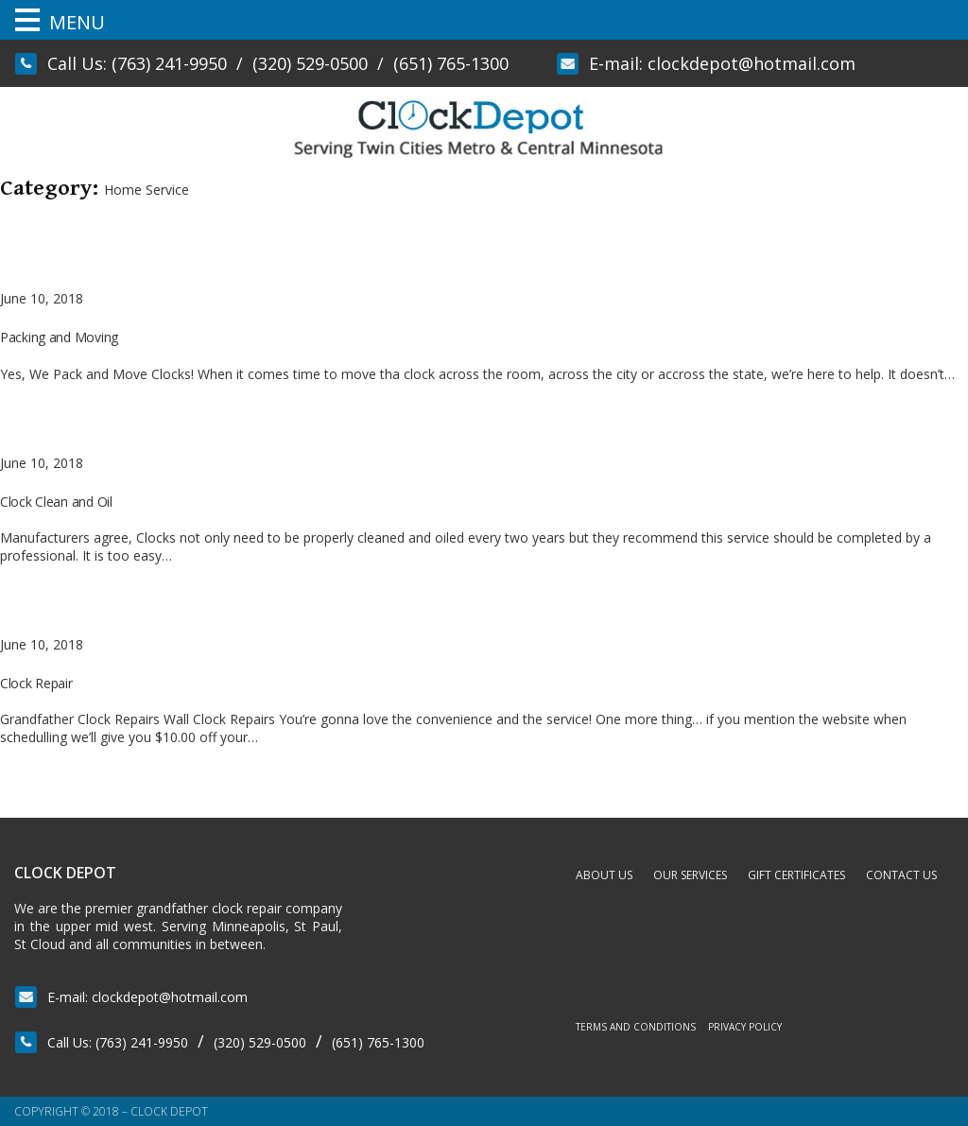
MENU (77, 22)
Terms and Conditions (636, 1026)
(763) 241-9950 (169, 63)
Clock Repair (36, 683)
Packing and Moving (59, 337)
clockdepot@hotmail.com (752, 63)
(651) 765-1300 (451, 63)
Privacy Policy (745, 1026)
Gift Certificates (796, 875)
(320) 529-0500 (310, 63)
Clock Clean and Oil (56, 502)
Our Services (690, 875)
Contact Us (901, 875)
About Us (604, 875)
